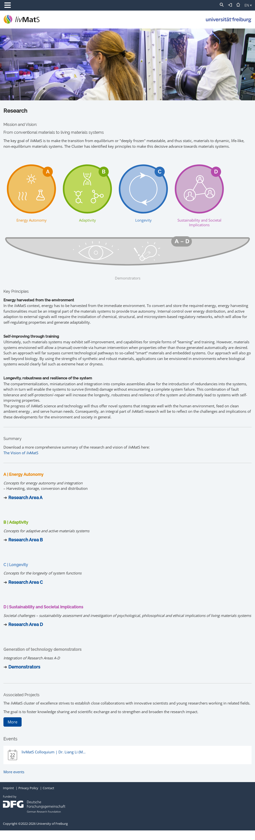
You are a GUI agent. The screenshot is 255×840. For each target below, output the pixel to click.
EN (247, 5)
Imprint (8, 788)
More (12, 722)
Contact (48, 788)
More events (13, 771)
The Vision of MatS (20, 452)
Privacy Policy (28, 788)
